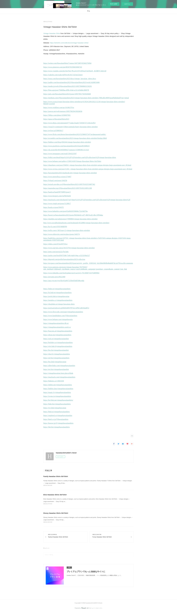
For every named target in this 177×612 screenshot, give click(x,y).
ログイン (127, 4)
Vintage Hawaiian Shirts (51, 33)
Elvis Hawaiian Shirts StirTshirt (55, 495)
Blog (88, 11)
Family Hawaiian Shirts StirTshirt (55, 476)
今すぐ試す (113, 4)
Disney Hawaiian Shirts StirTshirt (55, 513)
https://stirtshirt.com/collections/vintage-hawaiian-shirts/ (69, 43)
